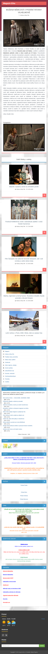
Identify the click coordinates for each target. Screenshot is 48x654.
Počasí (43, 618)
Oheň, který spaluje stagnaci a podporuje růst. (14, 411)
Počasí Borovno (24, 499)
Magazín (7, 351)
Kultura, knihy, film (24, 15)
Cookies (7, 381)
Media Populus (34, 652)
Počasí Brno (24, 492)
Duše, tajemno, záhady (10, 365)
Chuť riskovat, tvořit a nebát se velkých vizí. (13, 415)
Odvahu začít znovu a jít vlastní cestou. (12, 429)
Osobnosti (7, 362)
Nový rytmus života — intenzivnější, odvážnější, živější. (16, 397)
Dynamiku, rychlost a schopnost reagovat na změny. (16, 408)
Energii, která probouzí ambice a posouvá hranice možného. (18, 425)
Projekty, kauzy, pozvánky (11, 357)
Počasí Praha (24, 485)
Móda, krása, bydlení (10, 359)
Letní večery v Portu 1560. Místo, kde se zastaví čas (24, 333)
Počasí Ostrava (24, 495)
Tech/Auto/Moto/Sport (10, 376)
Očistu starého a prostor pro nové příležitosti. (14, 422)
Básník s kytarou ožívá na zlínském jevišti (24, 187)
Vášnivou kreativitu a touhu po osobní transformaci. (15, 404)
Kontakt (28, 652)
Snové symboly (9, 368)
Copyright (12, 652)
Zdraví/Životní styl (9, 370)
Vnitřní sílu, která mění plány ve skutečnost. (13, 418)
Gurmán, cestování (9, 373)
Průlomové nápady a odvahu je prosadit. (13, 401)
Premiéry (7, 379)
